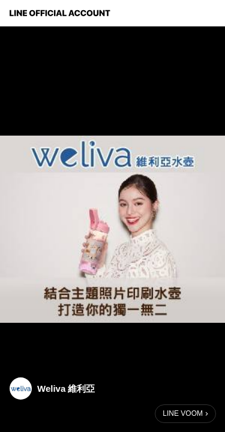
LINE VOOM (183, 413)
